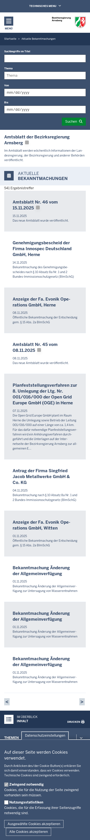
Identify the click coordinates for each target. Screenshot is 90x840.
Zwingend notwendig (26, 784)
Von (6, 85)
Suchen (71, 121)
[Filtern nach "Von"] (45, 92)
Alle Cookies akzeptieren (28, 831)
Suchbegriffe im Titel (17, 51)
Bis (6, 102)
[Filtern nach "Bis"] (45, 109)
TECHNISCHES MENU (51, 6)
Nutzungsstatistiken (26, 802)
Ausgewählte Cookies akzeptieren (34, 824)
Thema (8, 68)
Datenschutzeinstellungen (45, 735)
